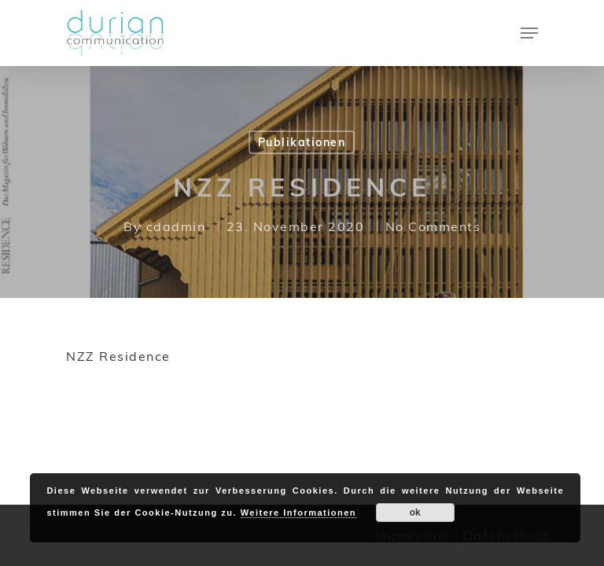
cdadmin (176, 226)
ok (415, 512)
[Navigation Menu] (529, 33)
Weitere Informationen (298, 512)
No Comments (433, 226)
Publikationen (302, 142)
